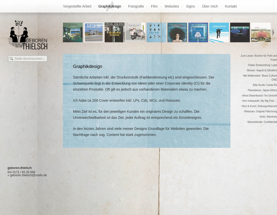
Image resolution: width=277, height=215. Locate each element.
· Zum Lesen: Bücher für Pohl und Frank (258, 57)
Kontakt (231, 6)
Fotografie (136, 6)
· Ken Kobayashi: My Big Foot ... (259, 100)
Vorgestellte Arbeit (77, 6)
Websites (172, 6)
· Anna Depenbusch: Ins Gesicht (259, 95)
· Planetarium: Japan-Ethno (262, 90)
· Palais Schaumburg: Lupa (262, 65)
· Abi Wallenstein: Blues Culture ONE (259, 77)
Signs (190, 6)
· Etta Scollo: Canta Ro (264, 85)
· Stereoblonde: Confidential (261, 122)
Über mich (210, 6)
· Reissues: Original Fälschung (260, 111)
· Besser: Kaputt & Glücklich (261, 70)
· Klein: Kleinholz (267, 116)
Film (154, 6)
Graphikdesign (109, 6)
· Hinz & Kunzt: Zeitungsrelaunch (258, 106)
